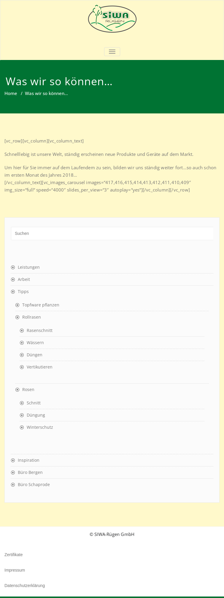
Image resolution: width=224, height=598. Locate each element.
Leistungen (29, 267)
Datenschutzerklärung (24, 585)
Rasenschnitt (40, 330)
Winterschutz (40, 427)
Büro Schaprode (34, 484)
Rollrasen (31, 317)
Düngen (34, 354)
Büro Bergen (30, 472)
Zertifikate (13, 554)
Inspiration (28, 460)
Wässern (35, 342)
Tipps (23, 291)
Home (10, 93)
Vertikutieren (40, 367)
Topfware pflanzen (40, 305)
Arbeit (24, 279)
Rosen (28, 389)
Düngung (36, 415)
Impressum (14, 570)
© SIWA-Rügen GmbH (112, 534)
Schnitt (34, 403)
